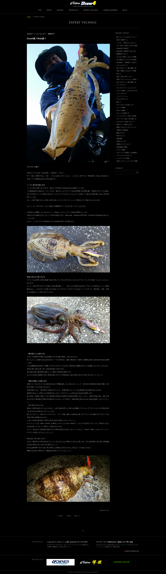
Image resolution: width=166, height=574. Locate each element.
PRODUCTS (73, 10)
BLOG (125, 10)
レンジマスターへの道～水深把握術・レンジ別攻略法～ (134, 116)
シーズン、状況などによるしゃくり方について (131, 43)
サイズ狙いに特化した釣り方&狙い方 (128, 45)
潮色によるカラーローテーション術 (128, 127)
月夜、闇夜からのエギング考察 (126, 71)
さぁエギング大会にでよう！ (126, 121)
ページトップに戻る (83, 530)
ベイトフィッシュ (122, 96)
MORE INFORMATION (132, 551)
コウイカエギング (122, 65)
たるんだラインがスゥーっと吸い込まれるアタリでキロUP (67, 542)
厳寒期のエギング (122, 54)
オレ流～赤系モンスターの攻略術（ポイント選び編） (133, 57)
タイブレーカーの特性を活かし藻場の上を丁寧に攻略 (114, 542)
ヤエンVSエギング (122, 99)
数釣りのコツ (121, 133)
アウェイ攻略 (121, 150)
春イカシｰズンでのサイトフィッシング (129, 37)
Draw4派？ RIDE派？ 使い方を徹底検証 (129, 51)
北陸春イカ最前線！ (123, 130)
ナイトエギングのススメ (124, 155)
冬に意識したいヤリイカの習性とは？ (128, 59)
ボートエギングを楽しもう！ (126, 105)
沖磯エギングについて (124, 144)
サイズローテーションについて (126, 88)
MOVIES (60, 10)
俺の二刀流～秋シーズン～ (125, 76)
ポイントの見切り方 (123, 113)
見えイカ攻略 (121, 110)
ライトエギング (121, 93)
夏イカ (119, 102)
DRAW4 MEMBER (110, 10)
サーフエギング (121, 85)
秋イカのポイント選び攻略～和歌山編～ (129, 68)
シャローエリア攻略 (123, 158)
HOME (29, 16)
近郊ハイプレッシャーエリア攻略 (127, 161)
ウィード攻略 (121, 107)
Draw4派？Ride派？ (123, 48)
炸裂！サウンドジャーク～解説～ (127, 79)
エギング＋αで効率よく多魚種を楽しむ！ (130, 152)
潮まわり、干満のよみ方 (124, 124)
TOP (40, 10)
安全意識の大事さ (122, 147)
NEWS (49, 10)
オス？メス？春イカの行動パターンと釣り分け (131, 119)
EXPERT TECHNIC (90, 10)
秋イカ (119, 74)
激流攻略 (119, 138)
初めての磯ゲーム (122, 40)
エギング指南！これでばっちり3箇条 (128, 90)
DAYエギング (121, 136)
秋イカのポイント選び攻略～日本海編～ (129, 82)
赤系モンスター (121, 141)
